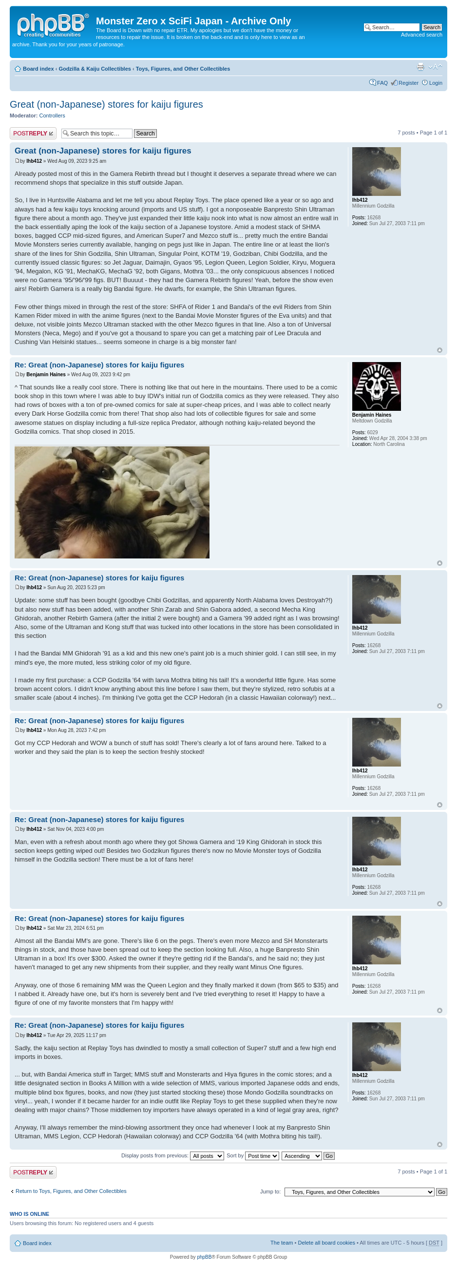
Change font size (435, 66)
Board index (38, 69)
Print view (420, 66)
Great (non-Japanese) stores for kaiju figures (106, 104)
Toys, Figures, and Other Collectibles (183, 69)
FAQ (382, 83)
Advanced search (421, 35)
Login (435, 83)
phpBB (204, 1257)
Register (409, 83)
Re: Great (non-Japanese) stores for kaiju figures (99, 365)
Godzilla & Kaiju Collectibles (94, 69)
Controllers (52, 115)
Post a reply (33, 133)
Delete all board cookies (326, 1243)
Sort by (253, 1155)
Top (439, 350)
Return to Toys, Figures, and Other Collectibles (71, 1191)
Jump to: (270, 1191)
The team (281, 1243)
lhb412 (34, 161)
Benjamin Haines (46, 374)
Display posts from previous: (172, 1155)
